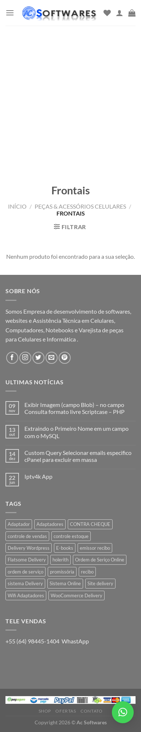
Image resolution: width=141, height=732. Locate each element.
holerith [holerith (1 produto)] (60, 560)
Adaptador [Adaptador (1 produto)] (19, 524)
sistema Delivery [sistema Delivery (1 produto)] (25, 583)
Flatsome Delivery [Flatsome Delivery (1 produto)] (27, 560)
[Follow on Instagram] (25, 358)
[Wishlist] (107, 13)
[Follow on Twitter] (38, 358)
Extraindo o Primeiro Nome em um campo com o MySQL (76, 432)
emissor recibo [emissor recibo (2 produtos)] (95, 548)
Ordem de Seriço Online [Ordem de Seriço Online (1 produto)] (99, 560)
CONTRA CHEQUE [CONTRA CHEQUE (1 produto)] (90, 524)
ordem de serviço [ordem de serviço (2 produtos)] (25, 572)
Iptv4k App (38, 476)
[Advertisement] (70, 100)
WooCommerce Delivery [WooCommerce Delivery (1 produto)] (76, 595)
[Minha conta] (119, 13)
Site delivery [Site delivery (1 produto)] (100, 583)
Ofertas (65, 711)
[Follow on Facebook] (12, 358)
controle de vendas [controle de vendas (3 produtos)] (27, 536)
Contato (91, 711)
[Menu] (9, 13)
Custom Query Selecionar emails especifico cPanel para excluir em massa (78, 456)
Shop (45, 711)
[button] (123, 712)
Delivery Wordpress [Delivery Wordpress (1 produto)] (29, 548)
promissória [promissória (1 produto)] (62, 572)
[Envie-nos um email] (52, 358)
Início (17, 206)
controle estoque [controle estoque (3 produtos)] (71, 536)
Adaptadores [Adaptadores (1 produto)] (49, 524)
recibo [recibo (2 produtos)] (87, 572)
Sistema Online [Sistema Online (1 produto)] (65, 583)
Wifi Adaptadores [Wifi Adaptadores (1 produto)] (26, 595)
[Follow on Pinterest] (65, 358)
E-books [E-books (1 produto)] (64, 548)
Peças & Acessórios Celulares (80, 206)
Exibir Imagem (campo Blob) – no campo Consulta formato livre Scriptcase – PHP (74, 408)
